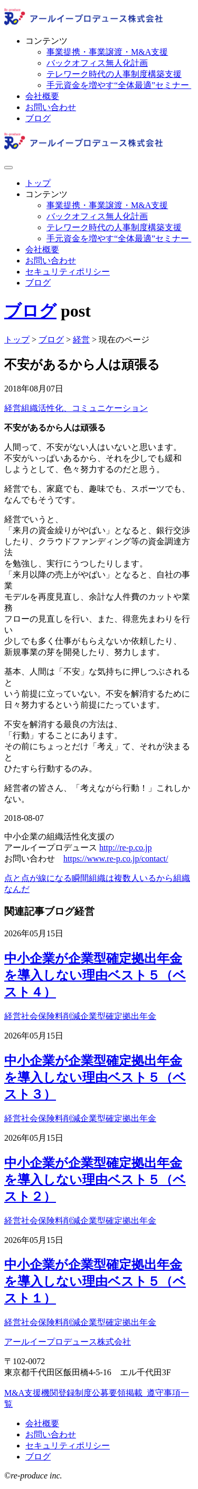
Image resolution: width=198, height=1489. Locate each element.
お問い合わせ (50, 107)
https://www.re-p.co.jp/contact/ (115, 858)
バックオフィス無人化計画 (97, 62)
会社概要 (42, 96)
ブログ (38, 118)
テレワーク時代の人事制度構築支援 (114, 74)
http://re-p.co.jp (125, 847)
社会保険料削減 (50, 1016)
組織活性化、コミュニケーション (84, 408)
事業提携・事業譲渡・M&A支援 (107, 51)
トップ (38, 183)
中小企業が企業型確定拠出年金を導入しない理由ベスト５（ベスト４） (95, 975)
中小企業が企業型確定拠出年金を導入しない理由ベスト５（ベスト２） (95, 1179)
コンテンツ (46, 40)
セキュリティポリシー (67, 271)
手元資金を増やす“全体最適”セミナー (118, 85)
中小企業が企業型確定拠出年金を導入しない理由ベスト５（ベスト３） (95, 1077)
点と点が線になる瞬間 (46, 878)
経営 (12, 408)
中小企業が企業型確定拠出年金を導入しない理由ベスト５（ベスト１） (95, 1281)
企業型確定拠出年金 (118, 1016)
